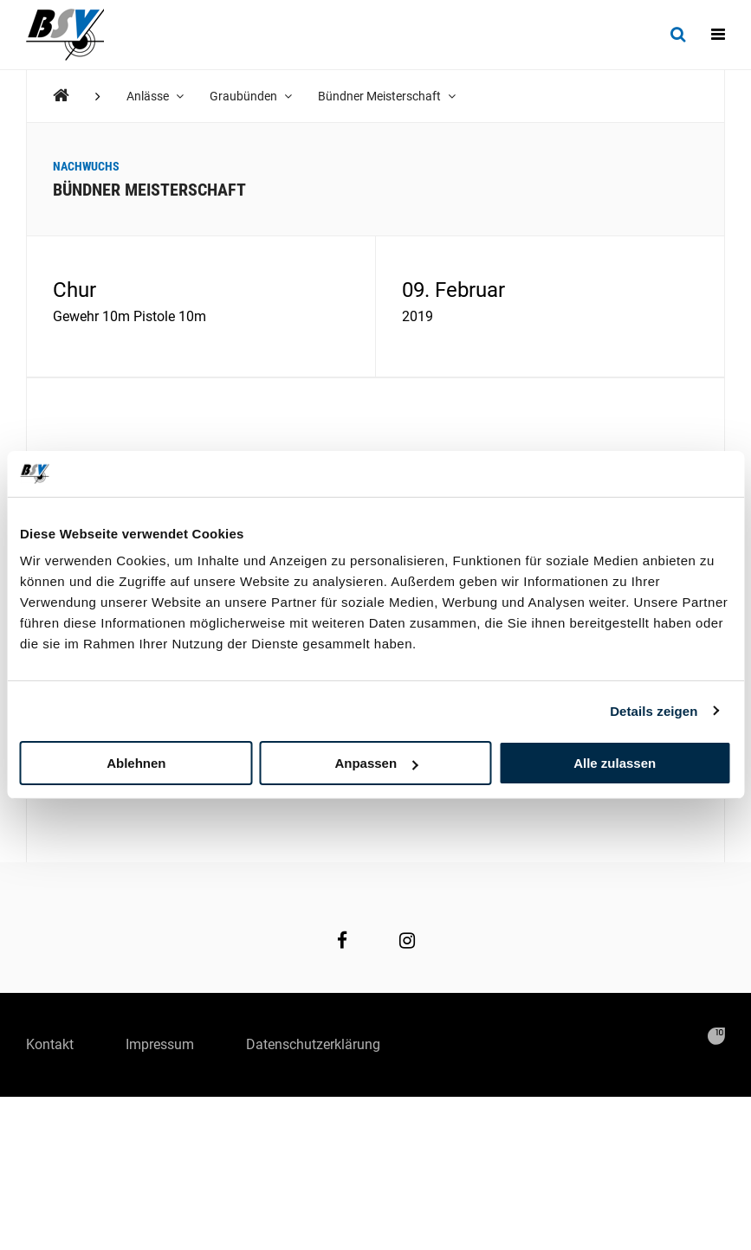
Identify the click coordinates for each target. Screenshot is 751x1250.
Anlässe (155, 96)
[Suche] (677, 34)
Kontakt (50, 1044)
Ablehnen (136, 763)
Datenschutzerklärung (313, 1044)
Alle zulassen (614, 763)
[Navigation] (718, 34)
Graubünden (251, 96)
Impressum (160, 1044)
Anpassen (376, 763)
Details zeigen (653, 710)
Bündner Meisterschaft (387, 96)
